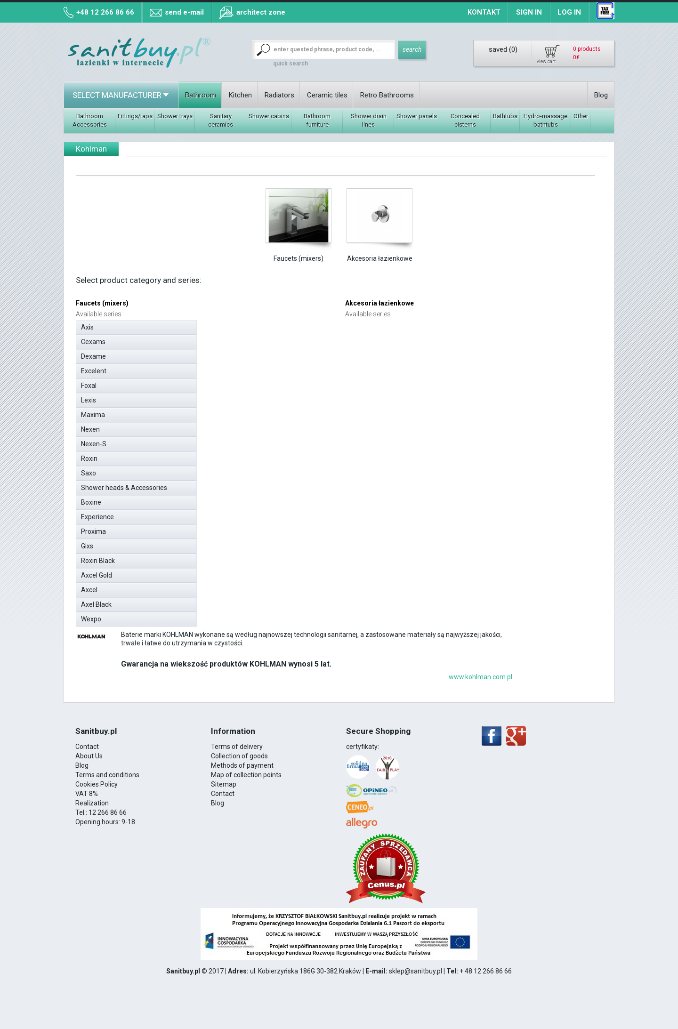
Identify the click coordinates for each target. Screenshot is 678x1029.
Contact (87, 746)
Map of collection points (246, 775)
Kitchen (240, 95)
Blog (601, 95)
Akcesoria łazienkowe (379, 258)
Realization (92, 803)
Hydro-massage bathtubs (545, 120)
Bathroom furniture (317, 120)
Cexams (138, 340)
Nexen (138, 428)
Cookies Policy (96, 784)
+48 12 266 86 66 (105, 12)
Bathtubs (505, 116)
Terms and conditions (107, 775)
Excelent (138, 369)
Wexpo (138, 617)
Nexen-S (138, 442)
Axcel (138, 588)
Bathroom (200, 95)
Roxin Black (138, 559)
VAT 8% (86, 793)
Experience (138, 515)
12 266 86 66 (108, 812)
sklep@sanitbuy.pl (415, 971)
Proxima (138, 530)
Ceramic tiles (327, 95)
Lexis (138, 399)
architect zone (260, 12)
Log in (569, 12)
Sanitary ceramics (220, 120)
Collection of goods (239, 756)
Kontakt (484, 12)
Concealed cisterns (465, 120)
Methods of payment (242, 765)
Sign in (529, 12)
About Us (89, 756)
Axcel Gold (138, 574)
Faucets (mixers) (298, 258)
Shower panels (416, 116)
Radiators (279, 95)
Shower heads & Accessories (138, 486)
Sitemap (223, 784)
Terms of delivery (237, 746)
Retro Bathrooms (387, 95)
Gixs (138, 544)
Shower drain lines (369, 120)
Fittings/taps (135, 116)
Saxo (138, 471)
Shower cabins (269, 116)
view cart (546, 61)
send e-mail (184, 12)
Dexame (138, 355)
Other (580, 116)
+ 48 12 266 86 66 (486, 971)
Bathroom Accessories (90, 120)
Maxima (138, 413)
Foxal (138, 384)
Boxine (138, 501)
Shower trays (175, 116)
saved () (503, 49)
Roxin (138, 457)
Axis (138, 326)
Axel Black (138, 603)
